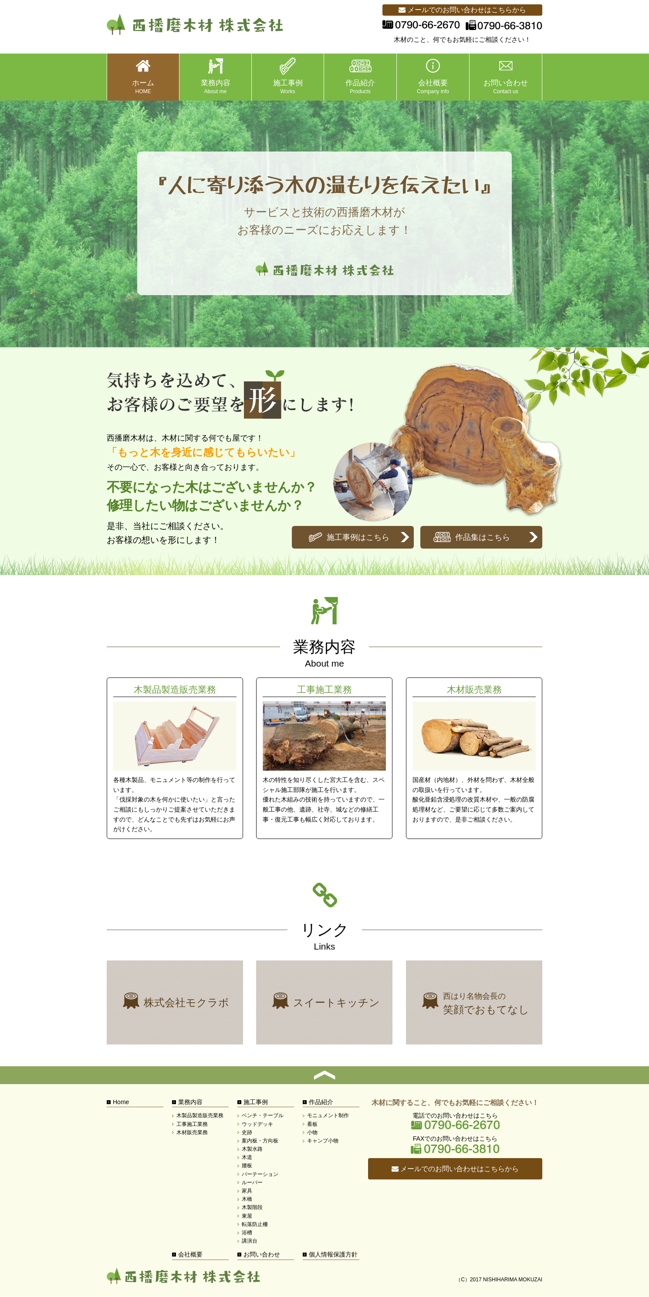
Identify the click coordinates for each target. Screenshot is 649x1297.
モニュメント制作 (328, 1115)
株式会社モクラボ (175, 1002)
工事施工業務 (324, 758)
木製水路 (252, 1149)
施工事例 (255, 1101)
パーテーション (260, 1174)
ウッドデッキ (257, 1124)
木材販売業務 (474, 758)
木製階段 (252, 1207)
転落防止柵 (255, 1224)
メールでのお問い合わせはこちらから (462, 9)
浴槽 (247, 1233)
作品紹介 (321, 1101)
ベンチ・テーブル (263, 1115)
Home (121, 1101)
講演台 (249, 1241)
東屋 (247, 1216)
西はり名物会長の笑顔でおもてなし (474, 1002)
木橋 (247, 1199)
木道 (247, 1157)
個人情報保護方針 (333, 1254)
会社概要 (190, 1254)
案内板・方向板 (260, 1141)
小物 (312, 1132)
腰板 (247, 1165)
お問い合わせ (261, 1254)
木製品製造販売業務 (175, 758)
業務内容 (190, 1101)
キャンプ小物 (322, 1141)
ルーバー (252, 1182)
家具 (247, 1191)
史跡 (247, 1132)
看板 (312, 1124)
